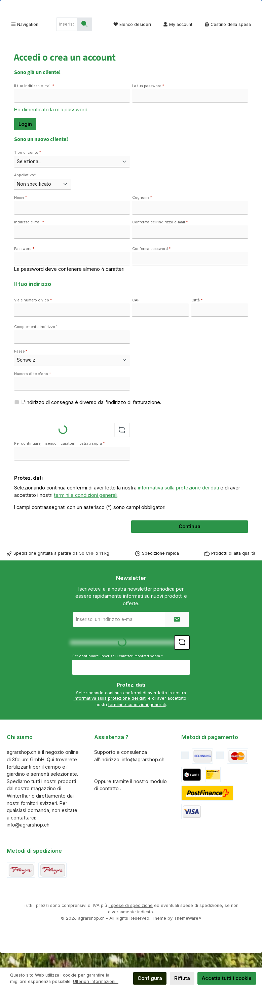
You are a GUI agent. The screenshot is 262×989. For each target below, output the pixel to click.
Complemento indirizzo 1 (36, 341)
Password (24, 263)
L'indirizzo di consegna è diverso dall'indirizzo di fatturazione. (91, 416)
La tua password (148, 100)
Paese (20, 365)
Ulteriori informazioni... (95, 981)
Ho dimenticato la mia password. (51, 123)
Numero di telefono (32, 388)
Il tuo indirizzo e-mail (34, 100)
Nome (20, 212)
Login (25, 138)
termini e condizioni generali (85, 509)
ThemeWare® (187, 932)
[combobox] (66, 38)
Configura (150, 978)
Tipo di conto (27, 166)
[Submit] (177, 633)
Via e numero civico (33, 314)
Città (196, 314)
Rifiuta (182, 978)
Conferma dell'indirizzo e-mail (160, 236)
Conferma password (151, 263)
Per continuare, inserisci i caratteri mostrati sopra (59, 457)
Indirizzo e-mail (29, 236)
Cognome (142, 212)
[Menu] (25, 38)
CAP (136, 314)
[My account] (178, 38)
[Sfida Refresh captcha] (122, 444)
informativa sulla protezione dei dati (178, 502)
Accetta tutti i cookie (227, 978)
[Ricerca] (84, 38)
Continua (189, 540)
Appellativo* (25, 189)
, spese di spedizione (130, 919)
